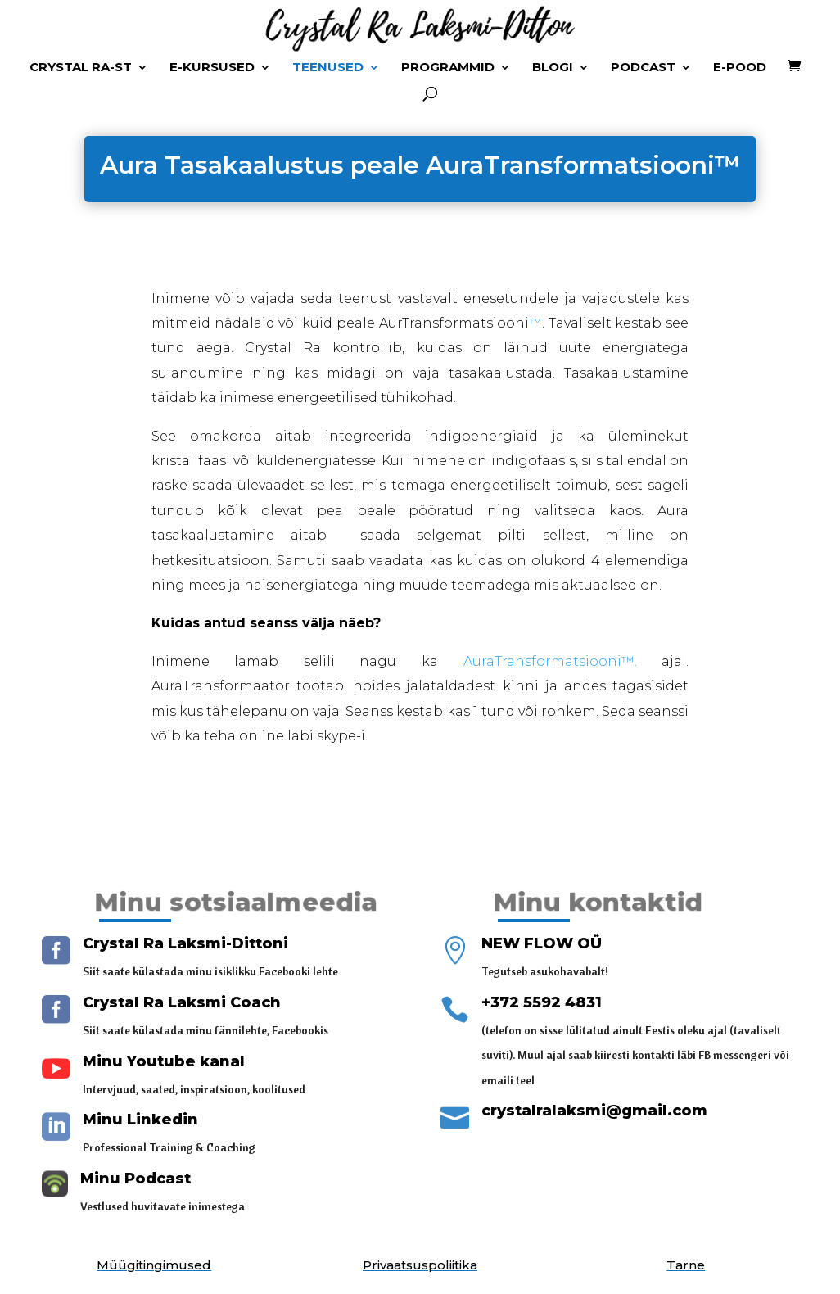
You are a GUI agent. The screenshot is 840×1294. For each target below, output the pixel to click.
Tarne (685, 1265)
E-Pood (739, 68)
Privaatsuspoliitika (420, 1265)
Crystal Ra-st (80, 68)
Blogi (552, 68)
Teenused (328, 68)
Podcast (643, 68)
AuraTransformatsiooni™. (550, 661)
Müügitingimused (154, 1265)
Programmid (448, 68)
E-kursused (212, 68)
